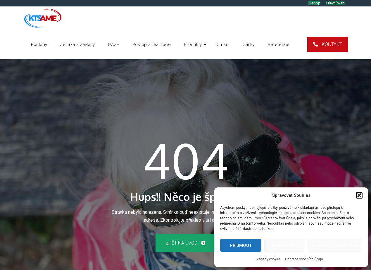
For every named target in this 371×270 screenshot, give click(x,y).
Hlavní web (335, 3)
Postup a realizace (151, 44)
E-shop (314, 3)
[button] (359, 195)
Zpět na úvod (185, 243)
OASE (113, 44)
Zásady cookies (269, 259)
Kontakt (331, 44)
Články (248, 44)
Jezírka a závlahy (77, 44)
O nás (222, 44)
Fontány (39, 44)
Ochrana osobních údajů (304, 259)
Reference (279, 44)
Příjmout (241, 245)
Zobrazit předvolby (335, 245)
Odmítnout (285, 245)
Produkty (193, 44)
